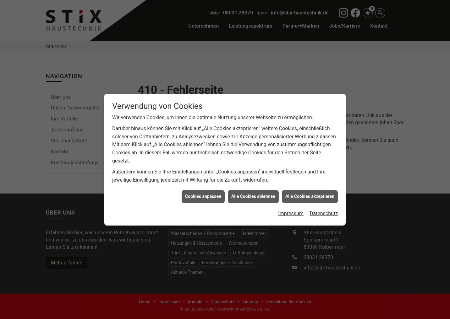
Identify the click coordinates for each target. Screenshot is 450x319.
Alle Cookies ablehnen (253, 195)
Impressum (291, 212)
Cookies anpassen (203, 195)
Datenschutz (324, 212)
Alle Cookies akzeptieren (309, 195)
